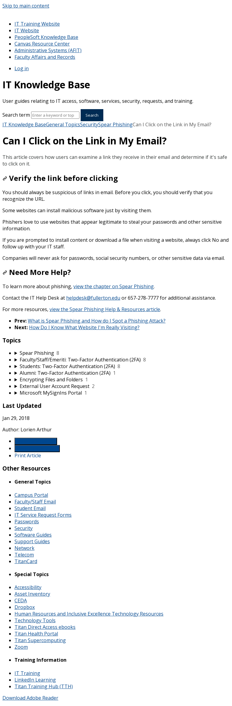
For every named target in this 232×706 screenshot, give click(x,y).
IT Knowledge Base (24, 124)
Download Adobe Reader (30, 698)
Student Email (30, 508)
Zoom (21, 647)
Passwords (26, 521)
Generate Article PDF (36, 441)
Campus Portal (31, 495)
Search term (16, 115)
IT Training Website (37, 23)
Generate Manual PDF (37, 448)
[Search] (55, 115)
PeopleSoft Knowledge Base (46, 37)
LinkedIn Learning (35, 679)
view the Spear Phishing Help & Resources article (105, 309)
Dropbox (24, 607)
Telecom (24, 554)
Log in (21, 68)
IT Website (26, 30)
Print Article (27, 455)
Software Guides (33, 534)
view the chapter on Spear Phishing (113, 286)
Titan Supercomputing (40, 640)
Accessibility (27, 587)
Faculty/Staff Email (35, 501)
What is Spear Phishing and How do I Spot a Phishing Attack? (97, 320)
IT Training (27, 673)
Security (89, 124)
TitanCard (25, 561)
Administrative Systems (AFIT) (48, 50)
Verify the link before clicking (60, 178)
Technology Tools (35, 620)
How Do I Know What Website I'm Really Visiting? (84, 327)
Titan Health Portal (36, 633)
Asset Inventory (32, 594)
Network (24, 548)
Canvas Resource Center (42, 43)
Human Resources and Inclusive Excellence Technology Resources (88, 613)
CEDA (20, 600)
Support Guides (32, 541)
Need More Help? (36, 272)
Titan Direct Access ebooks (45, 627)
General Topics (63, 124)
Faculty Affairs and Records (44, 57)
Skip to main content (25, 5)
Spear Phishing (115, 124)
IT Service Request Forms (43, 515)
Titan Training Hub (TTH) (43, 686)
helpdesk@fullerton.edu (93, 298)
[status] (116, 160)
